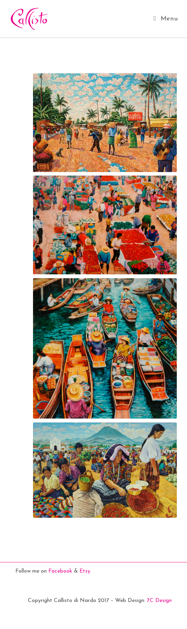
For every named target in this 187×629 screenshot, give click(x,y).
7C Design (159, 601)
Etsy (84, 571)
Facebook (60, 571)
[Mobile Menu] (166, 19)
